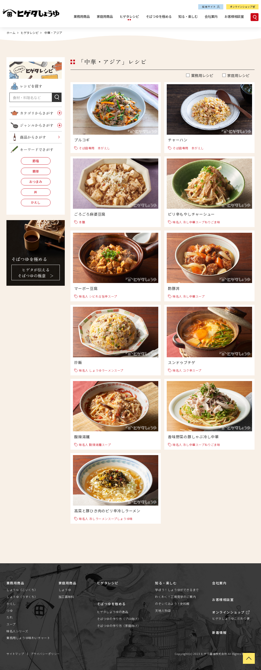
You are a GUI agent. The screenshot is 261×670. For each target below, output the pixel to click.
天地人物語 (163, 610)
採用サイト (209, 6)
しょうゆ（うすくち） (22, 596)
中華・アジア (53, 32)
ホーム (10, 32)
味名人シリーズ (17, 631)
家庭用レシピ (238, 75)
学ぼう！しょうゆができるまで (177, 590)
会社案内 (211, 16)
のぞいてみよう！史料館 (172, 603)
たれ (9, 617)
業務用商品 (82, 16)
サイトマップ (15, 654)
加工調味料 (66, 596)
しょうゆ (65, 590)
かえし (35, 202)
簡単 (36, 171)
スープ (11, 624)
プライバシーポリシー (45, 654)
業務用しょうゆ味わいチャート (28, 638)
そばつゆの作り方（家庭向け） (119, 625)
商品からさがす (33, 137)
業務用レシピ (202, 75)
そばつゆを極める (159, 16)
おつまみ (35, 181)
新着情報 (219, 632)
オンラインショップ (241, 6)
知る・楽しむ (188, 16)
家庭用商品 (105, 16)
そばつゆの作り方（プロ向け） (119, 619)
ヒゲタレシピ (129, 16)
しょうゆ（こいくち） (22, 590)
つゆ (9, 610)
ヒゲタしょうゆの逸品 (112, 612)
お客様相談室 (234, 16)
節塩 (36, 160)
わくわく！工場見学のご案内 (175, 596)
